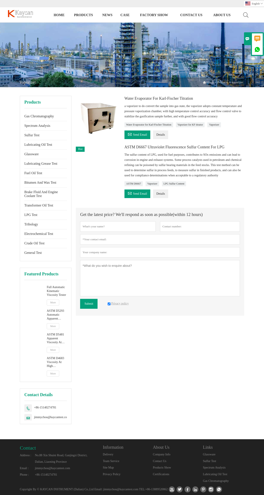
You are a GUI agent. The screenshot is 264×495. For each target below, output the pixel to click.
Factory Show (154, 15)
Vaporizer (214, 124)
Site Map (108, 467)
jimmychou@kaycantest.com (51, 417)
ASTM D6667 (133, 183)
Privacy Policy (112, 474)
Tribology (31, 224)
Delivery (108, 454)
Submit (88, 303)
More (53, 302)
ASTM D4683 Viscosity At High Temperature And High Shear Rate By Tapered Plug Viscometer (57, 362)
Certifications (161, 474)
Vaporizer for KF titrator (190, 124)
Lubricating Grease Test (40, 163)
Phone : (24, 474)
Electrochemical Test (38, 234)
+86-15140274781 (45, 407)
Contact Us (191, 15)
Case (125, 15)
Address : (25, 455)
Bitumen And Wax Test (40, 182)
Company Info (161, 454)
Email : (24, 468)
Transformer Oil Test (38, 205)
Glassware (31, 154)
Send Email (137, 134)
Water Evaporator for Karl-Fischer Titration (148, 124)
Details (160, 134)
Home (59, 15)
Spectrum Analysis (37, 125)
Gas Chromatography (39, 116)
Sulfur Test (31, 135)
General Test (33, 252)
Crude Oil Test (34, 243)
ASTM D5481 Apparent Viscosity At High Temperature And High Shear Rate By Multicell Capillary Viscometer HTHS (56, 338)
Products (83, 15)
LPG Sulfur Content (174, 183)
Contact (28, 448)
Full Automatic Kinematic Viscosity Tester (56, 291)
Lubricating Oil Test (38, 144)
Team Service (111, 461)
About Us (222, 15)
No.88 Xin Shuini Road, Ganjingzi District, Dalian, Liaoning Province (61, 458)
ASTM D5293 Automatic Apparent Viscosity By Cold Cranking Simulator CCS (56, 315)
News (107, 15)
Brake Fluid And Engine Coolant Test (41, 194)
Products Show (162, 467)
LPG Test (30, 215)
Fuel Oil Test (33, 173)
